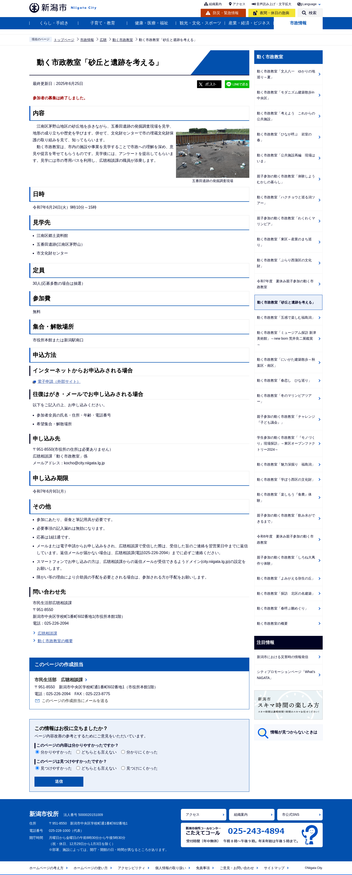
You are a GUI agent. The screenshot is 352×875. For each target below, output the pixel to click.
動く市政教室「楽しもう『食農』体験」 (284, 497)
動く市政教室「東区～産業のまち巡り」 (284, 242)
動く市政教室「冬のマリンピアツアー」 (284, 399)
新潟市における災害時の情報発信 (282, 657)
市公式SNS (290, 814)
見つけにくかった (142, 768)
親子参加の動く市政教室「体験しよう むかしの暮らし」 (288, 179)
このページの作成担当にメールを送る (75, 701)
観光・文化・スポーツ (200, 23)
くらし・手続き (53, 23)
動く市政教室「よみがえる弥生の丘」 (286, 578)
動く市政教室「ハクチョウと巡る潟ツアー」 (286, 200)
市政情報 (298, 23)
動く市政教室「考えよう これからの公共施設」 (286, 116)
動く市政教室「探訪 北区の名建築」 (286, 593)
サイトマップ (274, 868)
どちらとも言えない (99, 752)
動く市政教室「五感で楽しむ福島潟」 (286, 317)
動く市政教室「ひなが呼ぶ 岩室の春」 (284, 137)
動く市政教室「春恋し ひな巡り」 (284, 380)
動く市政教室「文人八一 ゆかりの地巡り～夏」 (286, 74)
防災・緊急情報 (226, 13)
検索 (313, 13)
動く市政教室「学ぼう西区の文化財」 (286, 479)
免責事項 (203, 868)
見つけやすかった (56, 768)
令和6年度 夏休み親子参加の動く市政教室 (285, 539)
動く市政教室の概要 (55, 641)
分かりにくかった (142, 752)
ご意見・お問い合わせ (237, 868)
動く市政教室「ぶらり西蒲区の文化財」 (284, 263)
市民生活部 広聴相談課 (58, 679)
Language (309, 4)
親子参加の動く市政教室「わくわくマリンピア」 (286, 221)
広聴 (103, 40)
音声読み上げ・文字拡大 (273, 4)
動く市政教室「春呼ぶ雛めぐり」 (282, 608)
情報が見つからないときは (293, 732)
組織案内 (215, 4)
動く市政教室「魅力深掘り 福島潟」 (286, 464)
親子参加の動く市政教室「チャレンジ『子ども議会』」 (286, 420)
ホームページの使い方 (91, 868)
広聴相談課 (47, 633)
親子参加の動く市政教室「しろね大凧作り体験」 (286, 560)
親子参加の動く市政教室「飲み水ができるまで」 (286, 518)
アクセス (239, 4)
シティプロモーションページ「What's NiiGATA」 (286, 675)
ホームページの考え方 (46, 868)
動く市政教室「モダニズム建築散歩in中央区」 (285, 95)
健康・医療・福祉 (151, 23)
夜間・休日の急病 (274, 13)
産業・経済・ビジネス (249, 23)
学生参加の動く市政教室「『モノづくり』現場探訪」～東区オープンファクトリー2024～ (286, 443)
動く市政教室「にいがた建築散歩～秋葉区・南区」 (286, 362)
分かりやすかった (56, 752)
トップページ (64, 40)
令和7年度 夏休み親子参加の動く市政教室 (285, 284)
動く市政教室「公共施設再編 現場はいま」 (286, 158)
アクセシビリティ (131, 868)
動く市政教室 (122, 40)
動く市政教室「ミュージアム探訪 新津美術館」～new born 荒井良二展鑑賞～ (286, 338)
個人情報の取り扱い (170, 868)
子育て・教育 (102, 23)
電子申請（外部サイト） (59, 381)
